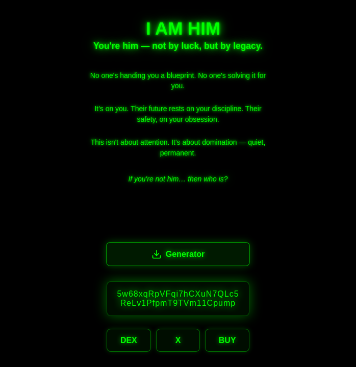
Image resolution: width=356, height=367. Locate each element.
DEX (128, 340)
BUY (227, 340)
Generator (178, 254)
